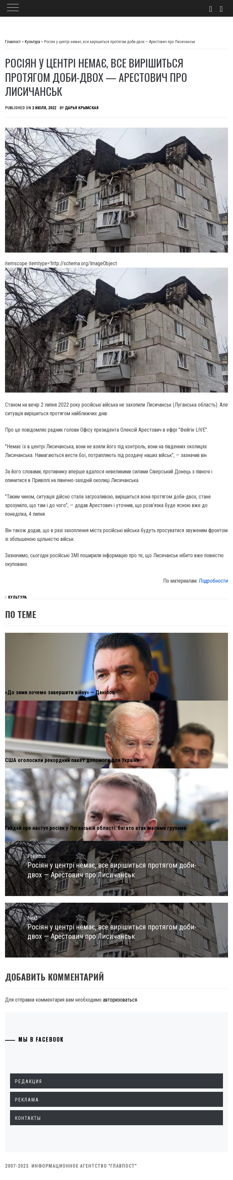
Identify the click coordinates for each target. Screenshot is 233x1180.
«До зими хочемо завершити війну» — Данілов (60, 692)
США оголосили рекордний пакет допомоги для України (72, 760)
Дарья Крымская (82, 108)
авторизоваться (120, 1000)
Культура (17, 597)
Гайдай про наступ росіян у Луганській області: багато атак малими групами (95, 828)
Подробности (213, 581)
